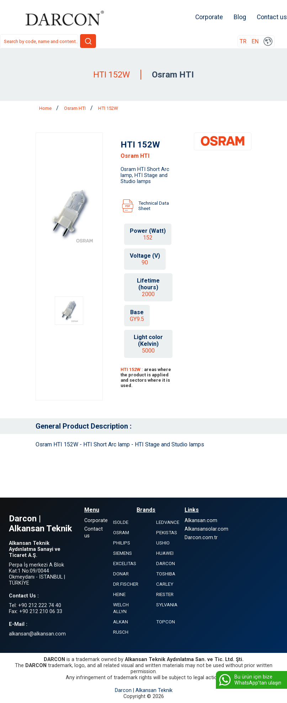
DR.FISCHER (125, 584)
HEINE (119, 594)
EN (255, 41)
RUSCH (120, 632)
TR (243, 41)
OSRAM (121, 532)
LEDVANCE (167, 522)
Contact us (272, 17)
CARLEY (164, 584)
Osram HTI (75, 108)
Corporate (209, 17)
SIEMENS (122, 553)
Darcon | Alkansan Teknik (143, 690)
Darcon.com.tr (201, 538)
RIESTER (165, 594)
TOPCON (165, 621)
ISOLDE (120, 522)
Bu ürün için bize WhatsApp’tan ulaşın (249, 680)
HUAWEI (165, 553)
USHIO (163, 543)
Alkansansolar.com (206, 529)
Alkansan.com (201, 520)
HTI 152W (108, 108)
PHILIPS (121, 543)
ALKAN (120, 621)
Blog (240, 17)
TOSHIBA (165, 573)
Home (46, 108)
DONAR (121, 573)
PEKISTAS (166, 532)
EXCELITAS (124, 563)
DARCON (165, 563)
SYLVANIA (166, 604)
